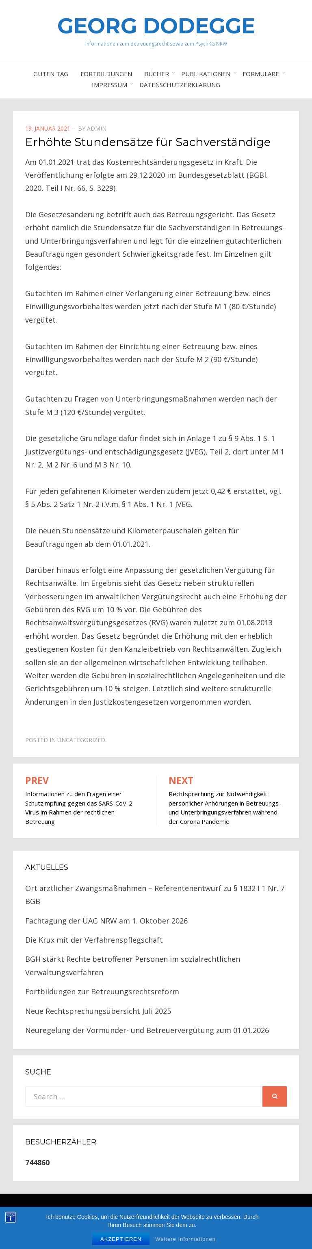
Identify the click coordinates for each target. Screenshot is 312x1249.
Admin (96, 128)
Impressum (109, 85)
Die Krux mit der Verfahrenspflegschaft (94, 940)
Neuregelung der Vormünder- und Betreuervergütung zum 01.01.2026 (147, 1030)
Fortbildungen (106, 74)
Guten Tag (50, 74)
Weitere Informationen (185, 1239)
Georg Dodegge (156, 26)
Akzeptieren (120, 1239)
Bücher (156, 74)
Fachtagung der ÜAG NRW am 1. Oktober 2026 (106, 921)
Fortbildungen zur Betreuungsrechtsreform (102, 991)
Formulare (261, 74)
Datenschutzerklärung (179, 85)
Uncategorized (81, 740)
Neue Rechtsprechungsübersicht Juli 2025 (98, 1011)
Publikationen (205, 74)
